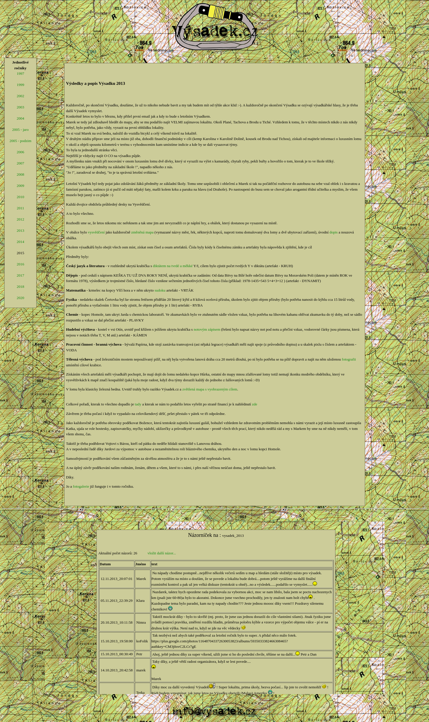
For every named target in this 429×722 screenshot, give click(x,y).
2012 (20, 219)
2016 (20, 264)
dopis (334, 232)
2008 (20, 174)
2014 (20, 242)
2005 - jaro (20, 129)
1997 (20, 73)
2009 (20, 185)
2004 (20, 118)
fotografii (349, 359)
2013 (20, 230)
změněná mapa (142, 232)
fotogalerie (81, 486)
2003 (20, 107)
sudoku (160, 290)
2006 (20, 152)
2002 (20, 96)
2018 (20, 286)
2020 (20, 298)
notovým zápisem (207, 329)
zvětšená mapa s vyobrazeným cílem (209, 389)
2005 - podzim (20, 141)
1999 (20, 85)
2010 (20, 197)
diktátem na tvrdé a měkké (173, 266)
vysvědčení (96, 232)
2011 (20, 208)
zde (254, 404)
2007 (20, 163)
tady (138, 404)
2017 (20, 275)
